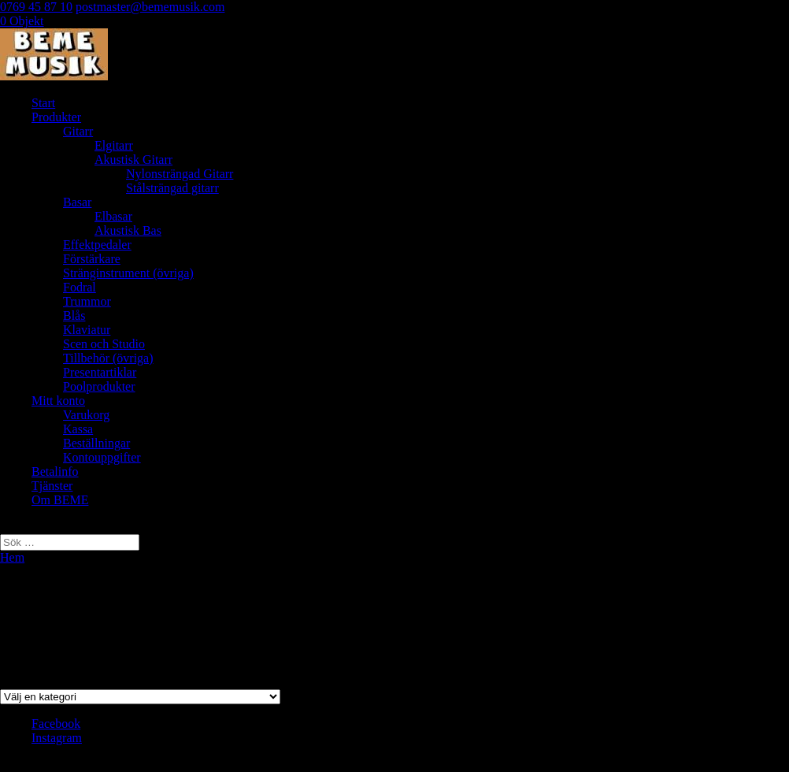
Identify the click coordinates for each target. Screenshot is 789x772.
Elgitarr (113, 145)
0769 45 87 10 (36, 6)
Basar (77, 202)
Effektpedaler (97, 244)
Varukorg (86, 414)
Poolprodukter (99, 386)
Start (43, 102)
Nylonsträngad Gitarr (179, 173)
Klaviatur (86, 329)
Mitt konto (58, 400)
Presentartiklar (99, 372)
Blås (74, 315)
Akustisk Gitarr (133, 159)
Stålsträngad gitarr (172, 188)
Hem (12, 557)
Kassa (78, 429)
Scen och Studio (104, 344)
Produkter (56, 117)
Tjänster (51, 485)
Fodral (79, 287)
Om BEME (59, 500)
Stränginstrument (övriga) (128, 273)
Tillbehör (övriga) (108, 358)
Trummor (87, 301)
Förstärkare (91, 258)
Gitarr (78, 131)
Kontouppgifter (102, 457)
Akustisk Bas (127, 230)
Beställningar (96, 443)
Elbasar (113, 216)
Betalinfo (55, 471)
